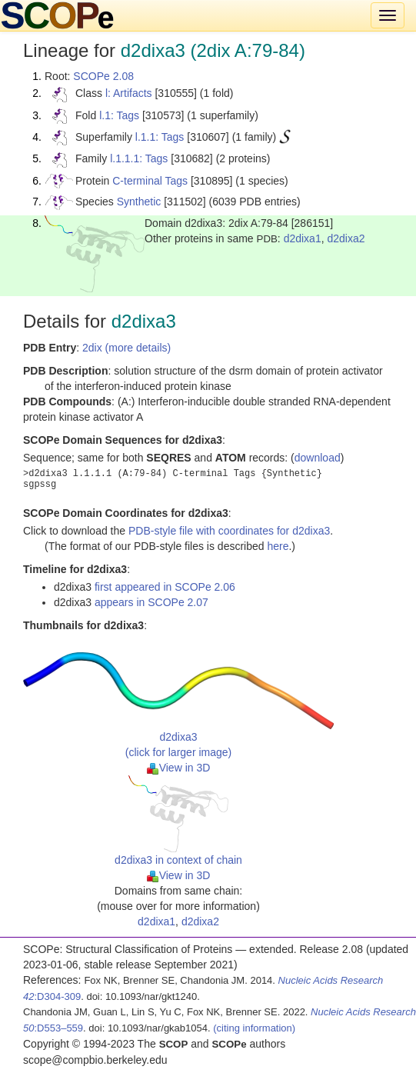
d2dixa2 (345, 238)
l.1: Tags (119, 115)
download (318, 458)
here (277, 546)
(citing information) (254, 1028)
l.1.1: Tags (160, 137)
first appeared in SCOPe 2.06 (165, 587)
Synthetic (139, 201)
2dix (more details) (126, 348)
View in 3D (179, 767)
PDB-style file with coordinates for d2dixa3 (229, 531)
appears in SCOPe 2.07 (151, 602)
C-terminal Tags (150, 181)
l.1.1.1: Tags (139, 158)
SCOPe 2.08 (103, 76)
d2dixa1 (302, 238)
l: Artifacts (128, 93)
